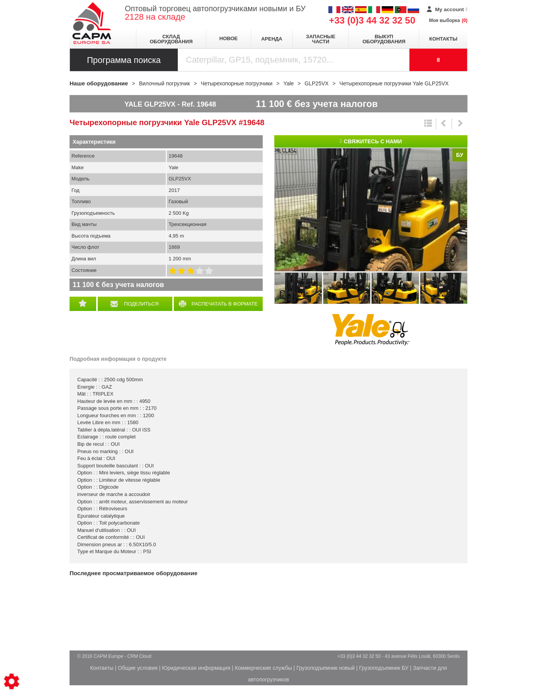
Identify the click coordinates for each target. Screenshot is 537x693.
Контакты (443, 38)
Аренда (271, 38)
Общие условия (138, 668)
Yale (371, 330)
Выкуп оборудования (383, 39)
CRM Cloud (139, 656)
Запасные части (320, 39)
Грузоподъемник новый (325, 668)
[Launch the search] (438, 59)
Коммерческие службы (263, 668)
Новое (228, 38)
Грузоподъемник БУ (384, 668)
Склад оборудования (171, 39)
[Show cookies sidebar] (11, 681)
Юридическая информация (196, 668)
